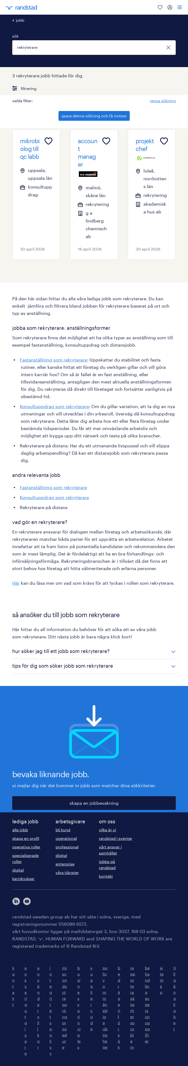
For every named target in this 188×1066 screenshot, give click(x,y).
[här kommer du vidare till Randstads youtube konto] (27, 901)
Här (16, 583)
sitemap (162, 980)
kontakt (106, 876)
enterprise (65, 864)
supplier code (91, 998)
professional (67, 847)
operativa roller (26, 847)
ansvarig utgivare (25, 1010)
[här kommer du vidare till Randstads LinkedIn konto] (16, 901)
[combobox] (94, 47)
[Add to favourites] (48, 141)
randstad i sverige (115, 838)
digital (18, 870)
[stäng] (168, 47)
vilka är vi (107, 829)
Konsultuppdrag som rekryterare (54, 406)
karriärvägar (23, 878)
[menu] (179, 7)
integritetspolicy (50, 1010)
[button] (94, 651)
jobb (20, 20)
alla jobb (20, 829)
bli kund (63, 829)
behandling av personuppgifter (147, 1004)
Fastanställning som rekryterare (53, 359)
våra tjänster (67, 872)
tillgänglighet (174, 998)
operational (66, 838)
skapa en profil (25, 838)
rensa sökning (163, 100)
